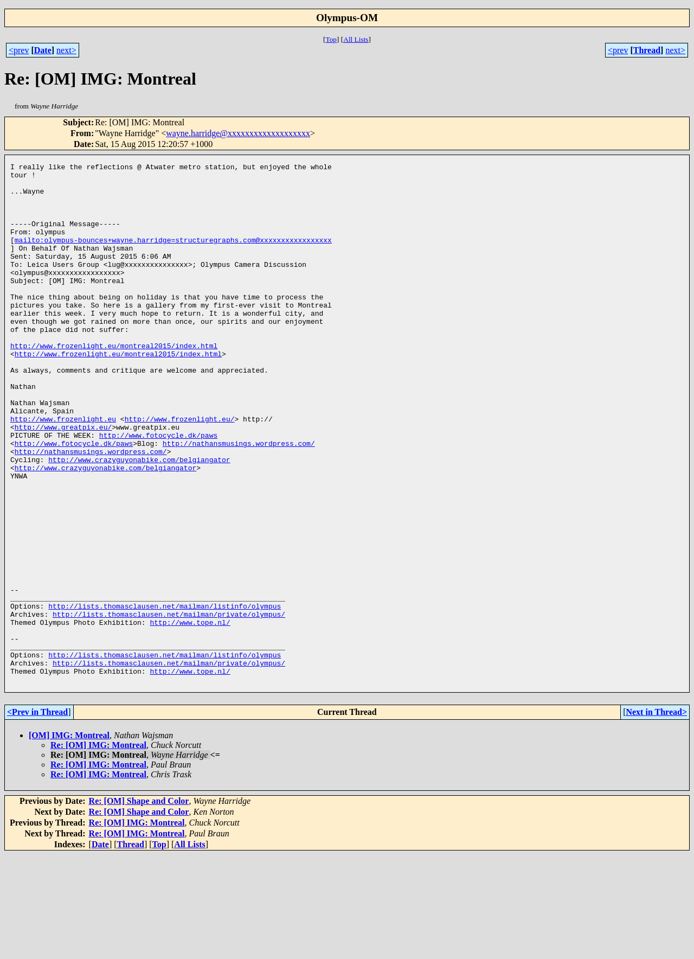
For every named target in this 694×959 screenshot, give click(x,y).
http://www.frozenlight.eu (63, 471)
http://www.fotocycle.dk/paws (158, 490)
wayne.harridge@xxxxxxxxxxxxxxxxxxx (238, 133)
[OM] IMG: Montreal (69, 839)
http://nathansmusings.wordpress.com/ (239, 500)
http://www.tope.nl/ (190, 715)
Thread (646, 50)
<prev (19, 50)
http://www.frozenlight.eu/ (180, 471)
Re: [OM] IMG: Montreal (98, 849)
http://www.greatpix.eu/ (63, 480)
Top (331, 39)
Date (43, 50)
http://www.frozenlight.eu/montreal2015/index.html (113, 383)
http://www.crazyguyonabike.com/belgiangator (139, 520)
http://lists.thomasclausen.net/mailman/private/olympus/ (169, 705)
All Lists (355, 39)
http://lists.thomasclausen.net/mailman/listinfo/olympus (164, 695)
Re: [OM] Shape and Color (139, 905)
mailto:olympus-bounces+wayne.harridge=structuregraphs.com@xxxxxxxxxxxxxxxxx (173, 256)
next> (66, 50)
